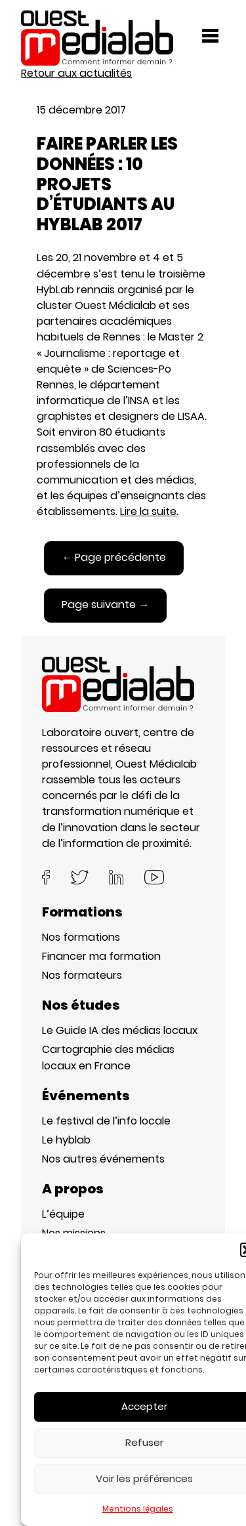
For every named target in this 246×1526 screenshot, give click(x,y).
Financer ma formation (101, 956)
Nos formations (81, 937)
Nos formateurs (82, 975)
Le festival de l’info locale (106, 1120)
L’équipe (63, 1214)
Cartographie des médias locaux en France (108, 1057)
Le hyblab (66, 1139)
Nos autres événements (103, 1158)
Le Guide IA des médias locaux (119, 1030)
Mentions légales (137, 1508)
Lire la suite (148, 511)
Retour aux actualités (76, 73)
